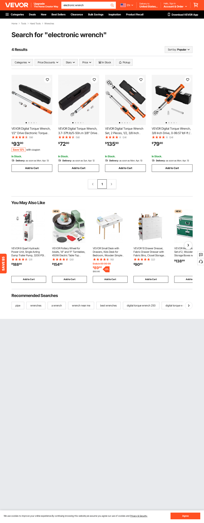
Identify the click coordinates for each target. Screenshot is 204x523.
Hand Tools (35, 23)
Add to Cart (32, 168)
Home (14, 23)
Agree (185, 515)
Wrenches (49, 23)
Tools (23, 23)
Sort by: (172, 49)
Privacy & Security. (138, 515)
